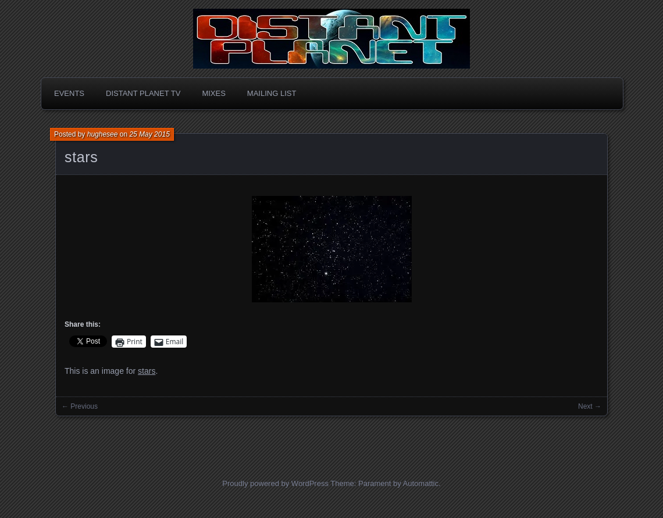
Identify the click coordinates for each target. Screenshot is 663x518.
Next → (589, 406)
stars (81, 157)
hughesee (102, 134)
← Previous (80, 406)
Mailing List (272, 93)
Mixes (213, 93)
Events (69, 93)
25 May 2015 (149, 134)
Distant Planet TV (143, 93)
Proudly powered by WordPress (275, 483)
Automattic (421, 483)
